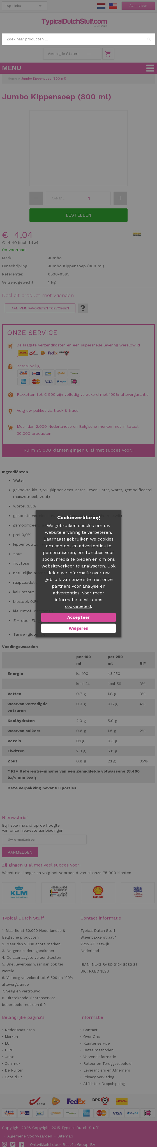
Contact (90, 1030)
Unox (9, 1057)
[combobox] (78, 39)
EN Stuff (113, 6)
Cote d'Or (13, 1077)
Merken (11, 1037)
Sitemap (65, 1136)
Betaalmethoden (98, 1050)
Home (12, 79)
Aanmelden (138, 6)
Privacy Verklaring (98, 1077)
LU (7, 1043)
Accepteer (78, 617)
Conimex (12, 1063)
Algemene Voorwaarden (29, 1136)
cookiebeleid (78, 606)
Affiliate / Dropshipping (104, 1084)
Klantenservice (96, 1043)
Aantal (58, 198)
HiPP (9, 1050)
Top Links (13, 6)
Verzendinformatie (99, 1057)
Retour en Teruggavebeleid (107, 1063)
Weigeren (78, 628)
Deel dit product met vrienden (38, 295)
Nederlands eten (20, 1030)
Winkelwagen (108, 54)
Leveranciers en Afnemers (106, 1070)
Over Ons (91, 1037)
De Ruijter (14, 1070)
